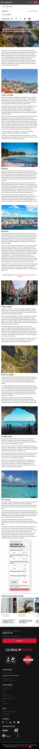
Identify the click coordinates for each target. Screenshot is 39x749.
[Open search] (27, 2)
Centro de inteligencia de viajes (9, 698)
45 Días (14, 565)
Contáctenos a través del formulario (10, 675)
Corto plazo (24, 558)
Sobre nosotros (5, 688)
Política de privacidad (22, 746)
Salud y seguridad (6, 14)
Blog (3, 693)
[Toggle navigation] (1, 2)
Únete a (36, 2)
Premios (4, 701)
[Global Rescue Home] (12, 2)
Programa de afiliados (7, 696)
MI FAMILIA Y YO (25, 552)
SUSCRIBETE (19, 641)
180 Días (14, 568)
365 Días (24, 568)
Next (32, 613)
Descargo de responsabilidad (8, 711)
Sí (14, 573)
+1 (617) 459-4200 (6, 673)
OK (30, 746)
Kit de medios (5, 703)
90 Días (24, 565)
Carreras (4, 690)
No (24, 573)
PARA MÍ (14, 552)
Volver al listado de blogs (7, 6)
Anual (14, 558)
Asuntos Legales (6, 714)
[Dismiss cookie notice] (37, 747)
